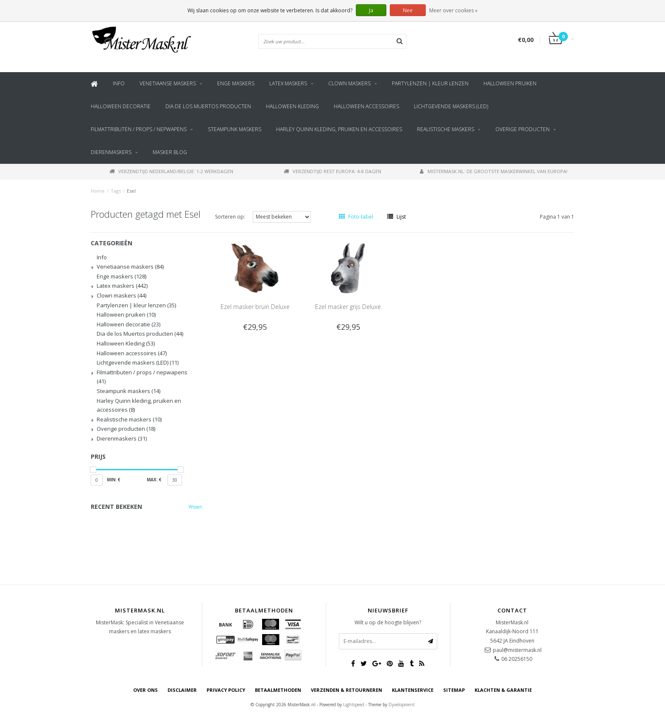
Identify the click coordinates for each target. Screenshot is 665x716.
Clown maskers (349, 83)
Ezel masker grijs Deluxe (348, 307)
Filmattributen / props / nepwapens (139, 129)
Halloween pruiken (509, 83)
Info (119, 83)
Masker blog (170, 152)
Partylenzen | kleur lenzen (430, 83)
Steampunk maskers (234, 129)
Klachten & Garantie (503, 690)
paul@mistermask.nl (517, 650)
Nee (408, 10)
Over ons (145, 690)
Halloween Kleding (292, 106)
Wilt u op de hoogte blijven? (388, 622)
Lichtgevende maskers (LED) (451, 106)
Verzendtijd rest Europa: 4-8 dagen (332, 171)
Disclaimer (182, 690)
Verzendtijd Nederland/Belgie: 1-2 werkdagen (171, 171)
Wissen (195, 507)
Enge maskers (235, 83)
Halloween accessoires (366, 106)
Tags (116, 191)
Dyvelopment (401, 705)
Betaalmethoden (278, 690)
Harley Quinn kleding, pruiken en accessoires (339, 129)
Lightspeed (353, 705)
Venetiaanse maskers (168, 83)
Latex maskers (288, 83)
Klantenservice (412, 690)
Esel (131, 191)
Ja (371, 10)
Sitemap (454, 690)
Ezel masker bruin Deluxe (255, 307)
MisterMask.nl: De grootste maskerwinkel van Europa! (493, 171)
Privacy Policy (226, 690)
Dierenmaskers (111, 152)
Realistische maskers (445, 129)
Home (98, 191)
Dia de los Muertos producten (208, 106)
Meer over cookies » (453, 10)
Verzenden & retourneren (346, 690)
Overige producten (522, 129)
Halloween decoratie (121, 106)
